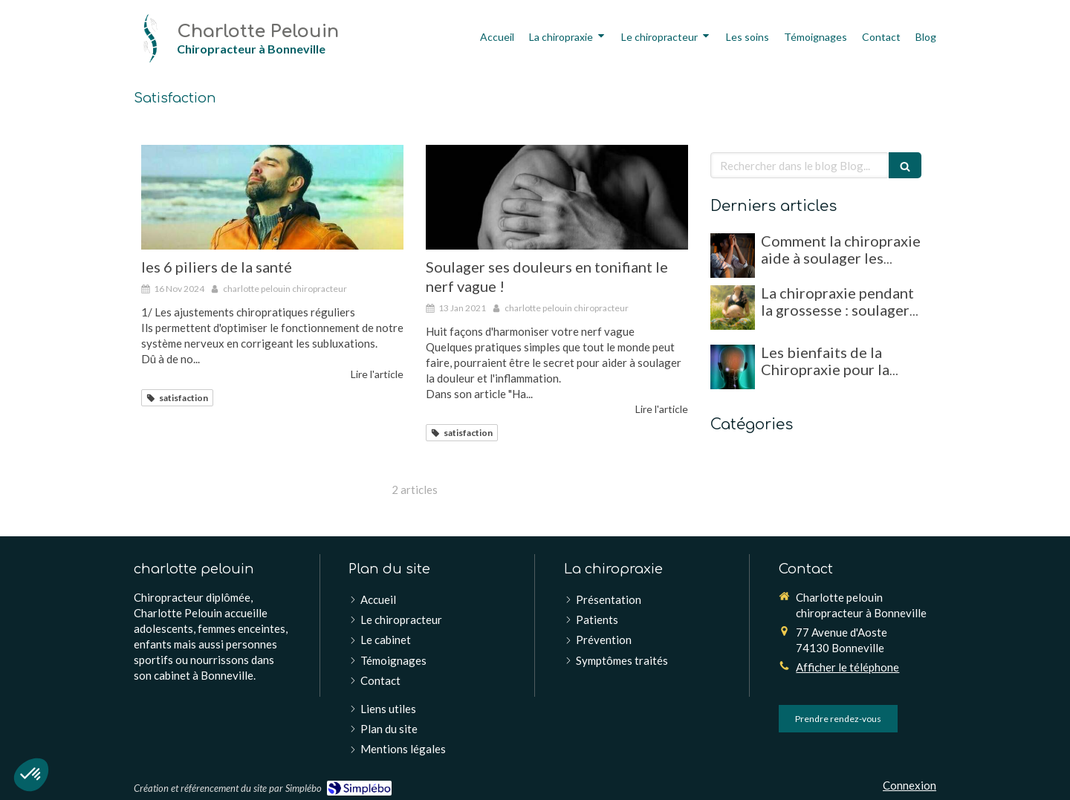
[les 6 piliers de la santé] (272, 197)
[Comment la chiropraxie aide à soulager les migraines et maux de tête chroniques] (732, 255)
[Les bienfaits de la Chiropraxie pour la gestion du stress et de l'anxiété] (732, 367)
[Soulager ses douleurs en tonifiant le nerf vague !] (557, 197)
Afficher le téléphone (847, 667)
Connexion (909, 785)
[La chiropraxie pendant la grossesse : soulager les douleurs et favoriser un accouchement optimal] (732, 307)
